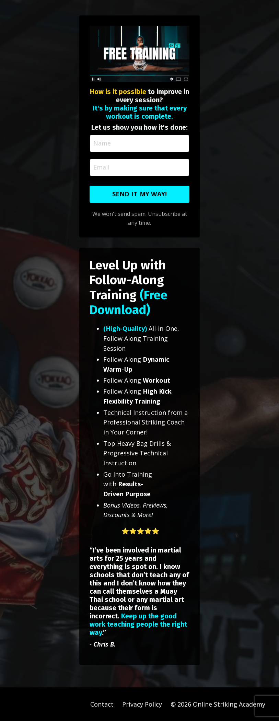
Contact (102, 704)
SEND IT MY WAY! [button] (139, 194)
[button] (140, 536)
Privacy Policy (142, 704)
